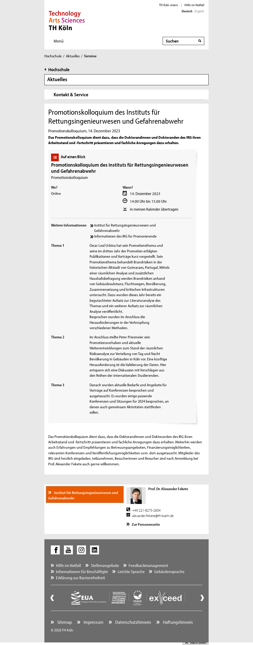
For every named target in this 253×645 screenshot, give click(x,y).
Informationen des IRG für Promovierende (125, 236)
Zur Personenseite (146, 524)
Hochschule (53, 55)
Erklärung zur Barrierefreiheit (80, 577)
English (199, 11)
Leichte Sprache (131, 571)
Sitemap (64, 622)
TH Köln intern (168, 5)
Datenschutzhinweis (132, 622)
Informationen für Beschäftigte (82, 571)
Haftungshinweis (177, 622)
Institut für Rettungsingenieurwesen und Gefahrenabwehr (125, 228)
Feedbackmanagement (148, 565)
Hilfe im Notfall (194, 5)
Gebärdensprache (169, 571)
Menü (59, 41)
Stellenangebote (105, 565)
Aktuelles (73, 55)
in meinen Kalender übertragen (154, 209)
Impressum (93, 622)
